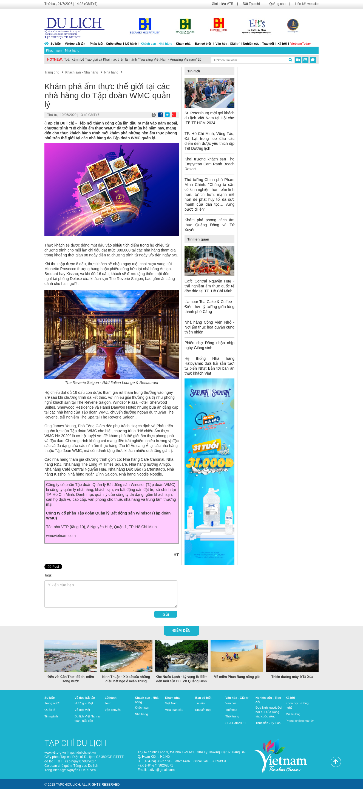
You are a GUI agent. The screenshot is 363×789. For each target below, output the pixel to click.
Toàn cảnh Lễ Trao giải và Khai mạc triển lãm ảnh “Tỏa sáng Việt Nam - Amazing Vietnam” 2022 (134, 59)
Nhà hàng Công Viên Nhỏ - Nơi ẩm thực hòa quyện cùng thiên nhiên (209, 327)
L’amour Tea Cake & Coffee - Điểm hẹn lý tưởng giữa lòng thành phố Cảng (209, 306)
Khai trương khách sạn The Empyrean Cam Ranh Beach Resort (209, 164)
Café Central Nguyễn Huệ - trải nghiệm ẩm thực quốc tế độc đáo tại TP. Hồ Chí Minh (209, 286)
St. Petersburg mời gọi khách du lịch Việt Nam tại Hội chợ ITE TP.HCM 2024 (209, 118)
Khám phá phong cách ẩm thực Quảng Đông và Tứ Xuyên (209, 225)
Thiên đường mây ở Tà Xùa (292, 677)
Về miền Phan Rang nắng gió (237, 677)
